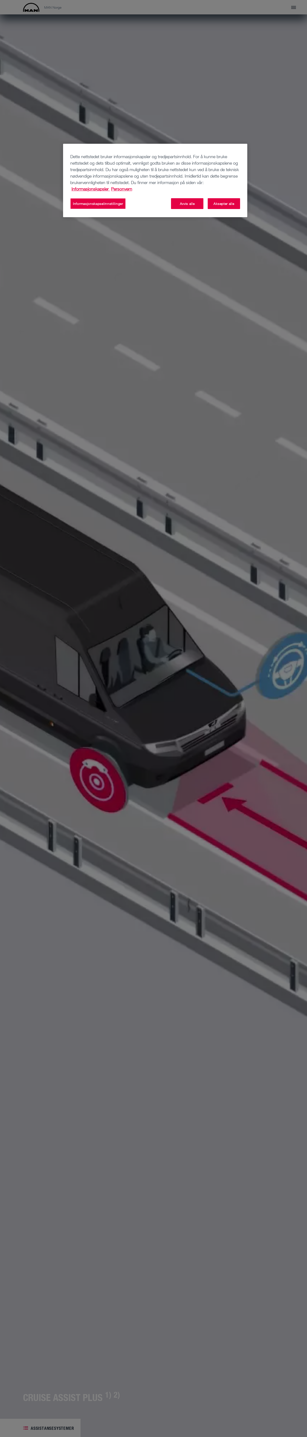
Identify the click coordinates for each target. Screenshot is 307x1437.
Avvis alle (187, 204)
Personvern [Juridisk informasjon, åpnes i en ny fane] (121, 189)
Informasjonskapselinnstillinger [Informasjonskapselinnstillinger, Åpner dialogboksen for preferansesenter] (98, 204)
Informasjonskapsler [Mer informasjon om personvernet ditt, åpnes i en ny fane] (90, 189)
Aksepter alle (223, 204)
